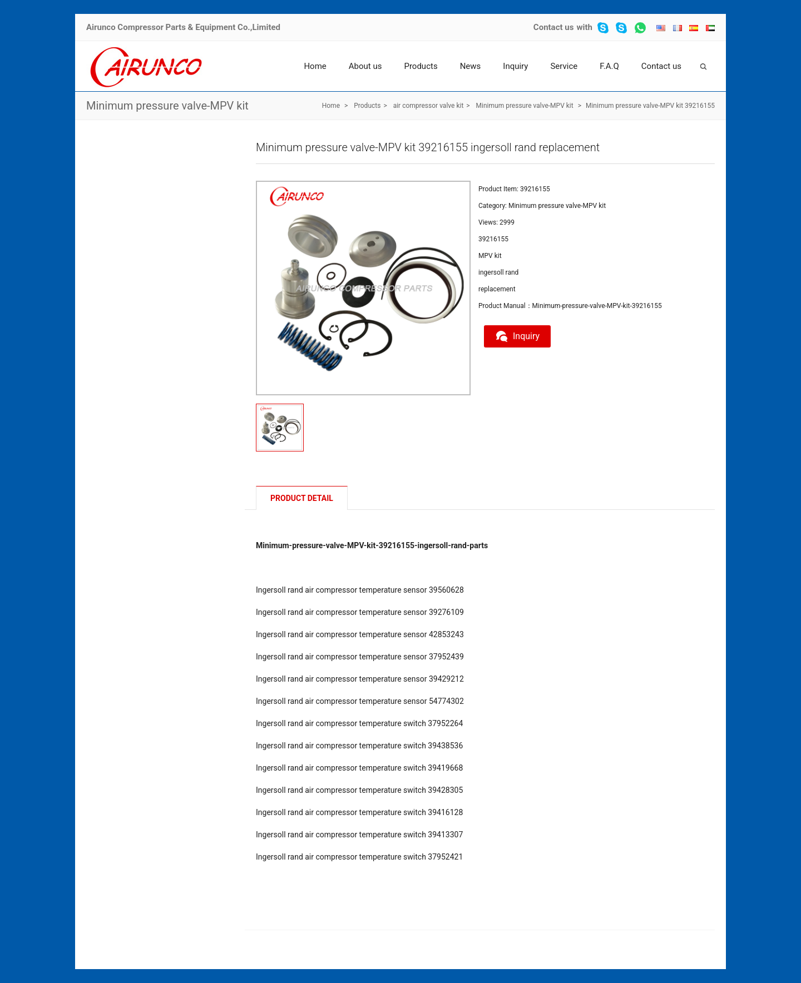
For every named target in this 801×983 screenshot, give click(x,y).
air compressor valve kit (428, 106)
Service (563, 66)
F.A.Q (609, 66)
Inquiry (515, 66)
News (470, 66)
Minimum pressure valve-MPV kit (167, 105)
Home (315, 66)
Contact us (553, 27)
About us (365, 66)
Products (420, 66)
